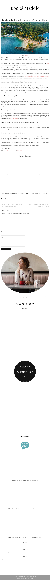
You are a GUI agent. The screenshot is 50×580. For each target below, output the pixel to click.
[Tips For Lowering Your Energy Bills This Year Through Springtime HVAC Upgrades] (25, 524)
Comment (3, 216)
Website (2, 242)
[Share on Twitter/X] (4, 198)
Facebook (9, 150)
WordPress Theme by (25, 578)
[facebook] (23, 304)
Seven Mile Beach (14, 118)
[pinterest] (30, 304)
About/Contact (31, 576)
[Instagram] (13, 322)
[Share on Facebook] (2, 198)
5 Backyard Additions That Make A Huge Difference (37, 204)
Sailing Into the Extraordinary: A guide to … (37, 193)
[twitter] (17, 304)
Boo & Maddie (25, 8)
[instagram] (20, 304)
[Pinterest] (13, 399)
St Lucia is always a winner (6, 136)
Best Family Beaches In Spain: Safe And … (13, 175)
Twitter (22, 150)
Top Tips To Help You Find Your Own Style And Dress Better (13, 204)
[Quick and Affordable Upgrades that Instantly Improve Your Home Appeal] (25, 496)
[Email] (33, 304)
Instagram (14, 150)
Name (2, 231)
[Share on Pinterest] (6, 198)
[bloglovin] (26, 304)
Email (2, 237)
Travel (31, 17)
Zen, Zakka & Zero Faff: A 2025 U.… (37, 175)
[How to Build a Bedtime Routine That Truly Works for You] (25, 467)
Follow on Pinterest (25, 436)
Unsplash (26, 55)
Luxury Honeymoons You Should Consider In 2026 (13, 194)
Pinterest (19, 150)
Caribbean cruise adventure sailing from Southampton (36, 76)
